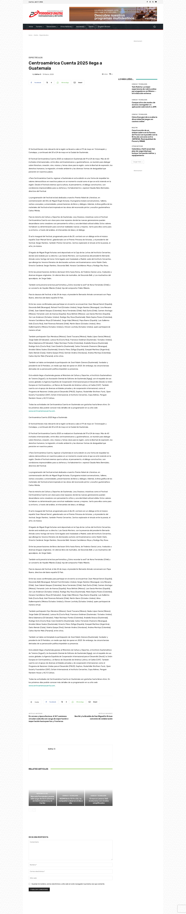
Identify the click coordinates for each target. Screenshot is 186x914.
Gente (36, 35)
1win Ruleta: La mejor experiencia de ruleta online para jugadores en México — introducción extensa (144, 90)
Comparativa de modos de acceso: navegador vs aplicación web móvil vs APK (144, 104)
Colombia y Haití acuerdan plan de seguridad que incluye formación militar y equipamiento (144, 152)
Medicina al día (42, 793)
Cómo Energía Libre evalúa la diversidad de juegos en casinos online (144, 119)
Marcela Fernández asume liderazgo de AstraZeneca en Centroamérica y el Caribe (42, 799)
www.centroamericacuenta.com (42, 411)
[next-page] (34, 809)
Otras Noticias (137, 146)
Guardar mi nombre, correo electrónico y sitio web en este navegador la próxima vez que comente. (68, 884)
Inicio (30, 35)
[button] (154, 27)
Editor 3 (38, 74)
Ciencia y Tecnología (70, 795)
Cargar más (138, 162)
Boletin (134, 127)
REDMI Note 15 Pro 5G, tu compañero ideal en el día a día (71, 801)
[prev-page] (30, 809)
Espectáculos (44, 35)
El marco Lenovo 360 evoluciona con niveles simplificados (99, 801)
